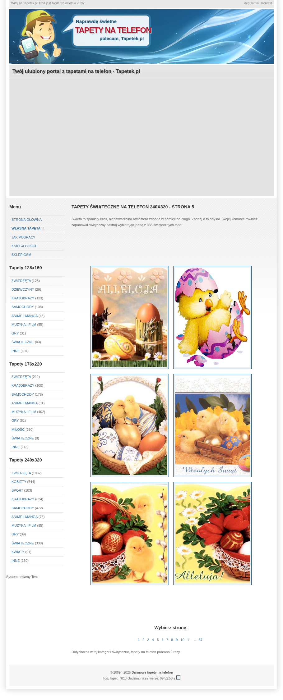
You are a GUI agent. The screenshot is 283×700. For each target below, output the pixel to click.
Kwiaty (18, 552)
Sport (17, 490)
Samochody (23, 307)
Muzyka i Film (24, 324)
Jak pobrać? (23, 237)
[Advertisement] (141, 123)
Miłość (18, 429)
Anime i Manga (25, 316)
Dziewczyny (23, 289)
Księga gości (24, 246)
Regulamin (251, 3)
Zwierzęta (21, 281)
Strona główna (27, 219)
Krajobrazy (23, 298)
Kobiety (19, 482)
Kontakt (266, 3)
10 (182, 640)
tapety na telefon (113, 30)
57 (200, 640)
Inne (16, 351)
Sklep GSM (21, 255)
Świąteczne (23, 342)
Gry (15, 333)
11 (189, 640)
